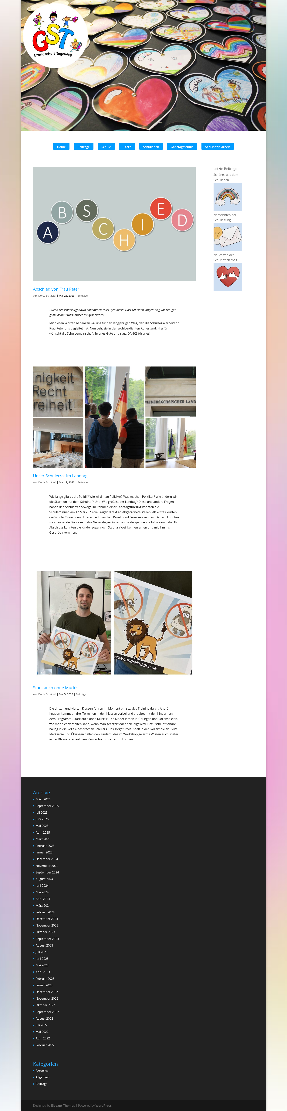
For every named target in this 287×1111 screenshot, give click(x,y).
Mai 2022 (42, 1032)
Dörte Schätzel (47, 295)
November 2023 (47, 925)
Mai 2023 (42, 965)
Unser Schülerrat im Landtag (60, 475)
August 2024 (44, 879)
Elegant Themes (63, 1105)
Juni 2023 (42, 959)
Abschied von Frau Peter (56, 289)
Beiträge (83, 147)
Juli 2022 (42, 1025)
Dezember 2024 (47, 859)
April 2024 (43, 899)
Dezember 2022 (47, 992)
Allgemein (43, 1077)
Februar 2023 (45, 979)
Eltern (127, 147)
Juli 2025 (42, 812)
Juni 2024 (42, 885)
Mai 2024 (42, 892)
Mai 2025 (42, 826)
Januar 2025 (44, 852)
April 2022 (43, 1038)
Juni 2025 (42, 819)
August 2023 (44, 945)
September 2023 (47, 939)
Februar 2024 (45, 912)
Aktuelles (42, 1071)
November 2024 (47, 866)
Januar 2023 (44, 985)
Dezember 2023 (47, 919)
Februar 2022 (45, 1045)
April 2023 (43, 972)
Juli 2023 (42, 952)
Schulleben (151, 147)
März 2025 (43, 839)
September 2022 (47, 1012)
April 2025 (43, 832)
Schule (106, 147)
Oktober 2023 (45, 932)
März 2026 (43, 799)
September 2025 (47, 806)
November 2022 (47, 998)
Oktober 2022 (45, 1005)
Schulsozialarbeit (217, 147)
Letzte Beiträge (225, 168)
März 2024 (43, 905)
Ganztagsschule (182, 147)
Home (61, 147)
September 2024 (47, 872)
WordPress (104, 1105)
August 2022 (44, 1018)
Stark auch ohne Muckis (55, 687)
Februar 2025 (45, 846)
